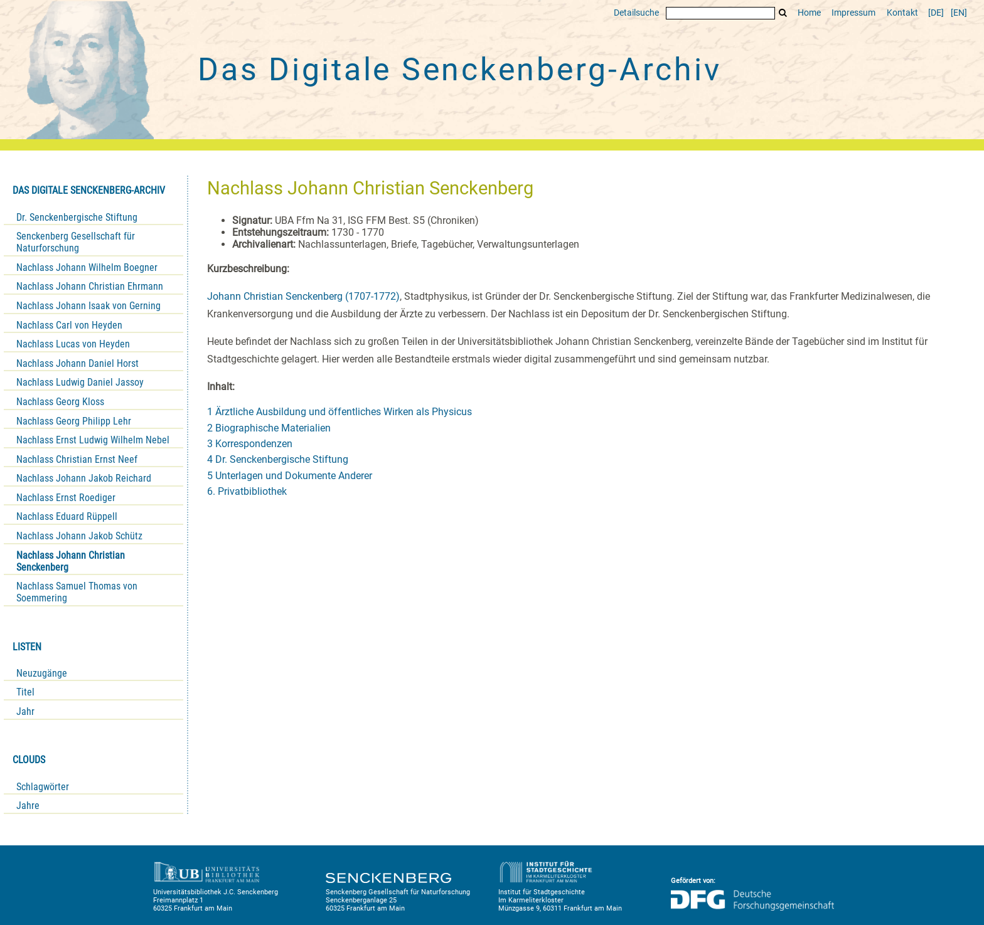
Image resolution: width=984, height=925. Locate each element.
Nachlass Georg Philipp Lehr (73, 421)
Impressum (853, 13)
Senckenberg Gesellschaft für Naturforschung (75, 242)
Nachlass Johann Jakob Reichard (83, 478)
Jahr (25, 711)
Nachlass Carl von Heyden (69, 325)
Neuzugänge (41, 673)
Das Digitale (459, 69)
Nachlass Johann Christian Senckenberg (70, 561)
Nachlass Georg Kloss (60, 402)
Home (809, 13)
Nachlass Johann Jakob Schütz (79, 536)
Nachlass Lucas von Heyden (73, 344)
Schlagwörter (42, 787)
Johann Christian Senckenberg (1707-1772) (303, 296)
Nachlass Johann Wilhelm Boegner (87, 267)
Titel (25, 692)
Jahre (28, 805)
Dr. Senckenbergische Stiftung (76, 217)
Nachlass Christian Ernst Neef (76, 459)
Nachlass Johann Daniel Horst (77, 363)
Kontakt (902, 13)
